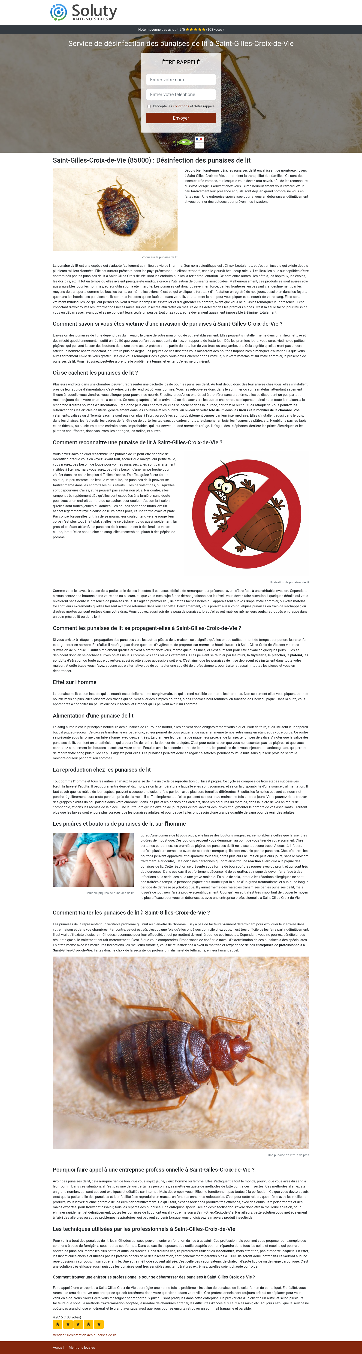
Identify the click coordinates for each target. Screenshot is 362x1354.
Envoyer (181, 118)
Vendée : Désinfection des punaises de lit (84, 1335)
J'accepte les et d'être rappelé (183, 106)
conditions (181, 106)
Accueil (58, 1347)
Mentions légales (82, 1347)
